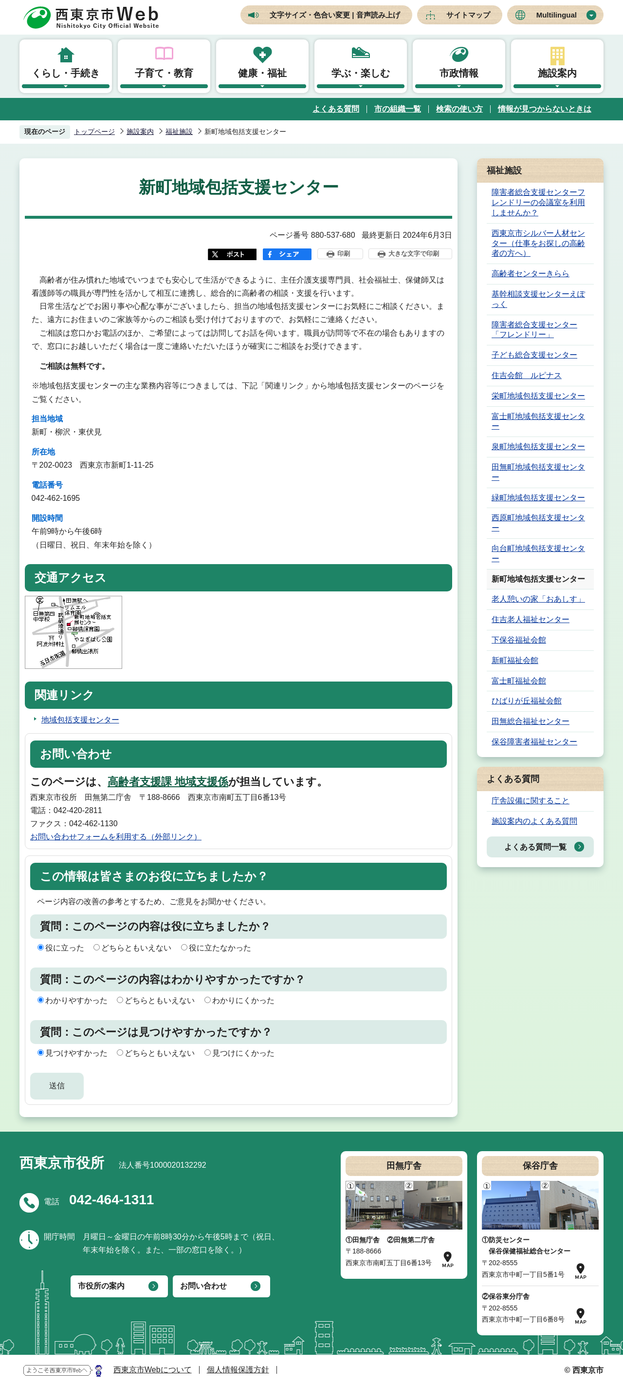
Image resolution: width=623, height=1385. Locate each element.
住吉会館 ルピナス (527, 375)
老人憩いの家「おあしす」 (538, 599)
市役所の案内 (101, 1286)
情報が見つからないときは (544, 109)
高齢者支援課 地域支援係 (168, 782)
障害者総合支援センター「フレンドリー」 (534, 330)
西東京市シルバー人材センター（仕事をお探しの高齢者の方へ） (538, 243)
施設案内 (557, 73)
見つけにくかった (243, 1053)
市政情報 (459, 73)
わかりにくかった (243, 1000)
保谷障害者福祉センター (534, 742)
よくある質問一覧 (535, 847)
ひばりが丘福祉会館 (527, 701)
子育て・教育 (164, 73)
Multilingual (556, 15)
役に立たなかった (220, 948)
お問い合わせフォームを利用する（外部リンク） (116, 837)
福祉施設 (179, 131)
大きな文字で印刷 (413, 253)
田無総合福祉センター (530, 721)
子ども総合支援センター (534, 355)
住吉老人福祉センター (530, 619)
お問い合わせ (203, 1286)
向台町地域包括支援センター (538, 553)
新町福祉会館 (515, 660)
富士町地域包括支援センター (538, 421)
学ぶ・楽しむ (360, 73)
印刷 (343, 253)
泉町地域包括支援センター (538, 446)
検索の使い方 (459, 109)
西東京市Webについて (152, 1370)
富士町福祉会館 (519, 681)
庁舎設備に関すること (530, 801)
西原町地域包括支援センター (538, 522)
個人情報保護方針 (238, 1370)
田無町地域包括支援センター (538, 472)
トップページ (94, 131)
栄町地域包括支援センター (538, 396)
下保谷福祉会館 (519, 640)
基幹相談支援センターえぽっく (538, 299)
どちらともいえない (136, 948)
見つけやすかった (76, 1053)
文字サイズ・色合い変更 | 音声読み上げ (335, 15)
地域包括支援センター (80, 720)
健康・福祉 (262, 73)
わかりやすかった (76, 1000)
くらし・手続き (66, 73)
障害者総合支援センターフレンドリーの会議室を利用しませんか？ (538, 202)
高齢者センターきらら (530, 273)
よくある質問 (335, 109)
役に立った (64, 948)
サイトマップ (468, 15)
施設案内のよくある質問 (534, 821)
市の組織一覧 (397, 109)
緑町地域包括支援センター (538, 497)
